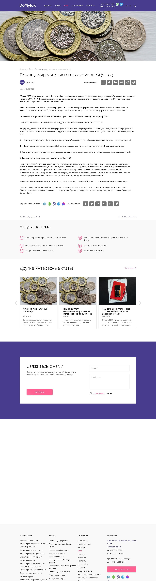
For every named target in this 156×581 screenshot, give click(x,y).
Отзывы (81, 567)
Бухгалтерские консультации (32, 553)
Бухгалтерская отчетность (31, 550)
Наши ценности (84, 544)
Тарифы (47, 5)
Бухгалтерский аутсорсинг (31, 557)
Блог (66, 5)
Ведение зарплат (27, 576)
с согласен (101, 393)
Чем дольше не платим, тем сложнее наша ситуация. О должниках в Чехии (116, 311)
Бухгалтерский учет (28, 560)
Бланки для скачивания (88, 577)
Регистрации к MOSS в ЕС (59, 572)
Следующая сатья (126, 216)
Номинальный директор (59, 550)
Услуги (58, 5)
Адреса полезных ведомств (89, 574)
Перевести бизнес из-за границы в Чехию (44, 245)
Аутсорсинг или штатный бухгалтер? (35, 310)
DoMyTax (30, 82)
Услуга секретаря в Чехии (95, 245)
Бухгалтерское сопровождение (33, 569)
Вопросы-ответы (85, 571)
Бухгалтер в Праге (27, 547)
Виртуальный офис (57, 578)
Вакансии (82, 557)
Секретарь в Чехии (57, 575)
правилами (99, 393)
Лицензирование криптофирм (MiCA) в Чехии (45, 237)
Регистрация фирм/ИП (94, 250)
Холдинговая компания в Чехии (39, 250)
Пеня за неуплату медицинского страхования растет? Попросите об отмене (77, 311)
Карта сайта (83, 564)
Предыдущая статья (31, 216)
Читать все (129, 268)
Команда (81, 554)
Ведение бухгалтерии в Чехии (32, 573)
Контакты (90, 5)
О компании (77, 5)
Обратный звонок (121, 569)
